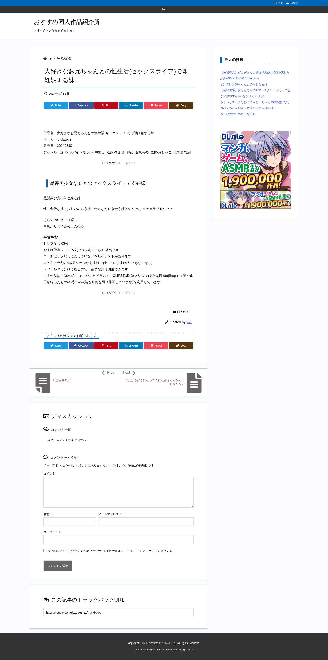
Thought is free (185, 649)
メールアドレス (109, 514)
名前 (47, 514)
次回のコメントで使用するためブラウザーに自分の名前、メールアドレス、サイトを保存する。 (111, 550)
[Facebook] (81, 105)
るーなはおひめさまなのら (238, 114)
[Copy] (181, 105)
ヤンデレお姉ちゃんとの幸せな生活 (243, 84)
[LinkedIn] (131, 105)
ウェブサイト (52, 532)
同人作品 (66, 58)
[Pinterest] (106, 105)
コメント (49, 473)
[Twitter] (56, 105)
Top (49, 58)
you (189, 322)
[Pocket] (156, 105)
